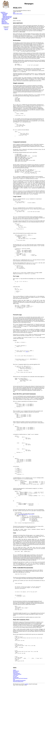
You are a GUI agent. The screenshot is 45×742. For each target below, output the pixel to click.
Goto (14, 735)
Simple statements (16, 728)
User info (3, 20)
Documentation (5, 13)
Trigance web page (5, 18)
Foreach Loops (16, 733)
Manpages (5, 14)
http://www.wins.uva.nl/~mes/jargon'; (26, 557)
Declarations (15, 727)
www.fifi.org (3, 12)
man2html (26, 739)
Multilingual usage (5, 23)
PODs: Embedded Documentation (19, 736)
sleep (27, 374)
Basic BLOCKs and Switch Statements (20, 734)
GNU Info (5, 15)
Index (14, 12)
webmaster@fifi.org (6, 27)
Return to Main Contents (17, 13)
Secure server (4, 22)
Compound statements (17, 729)
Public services (5, 19)
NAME (14, 725)
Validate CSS (6, 29)
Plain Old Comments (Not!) (18, 737)
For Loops (15, 732)
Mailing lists (4, 21)
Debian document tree (7, 16)
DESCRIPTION (16, 726)
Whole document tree (7, 17)
